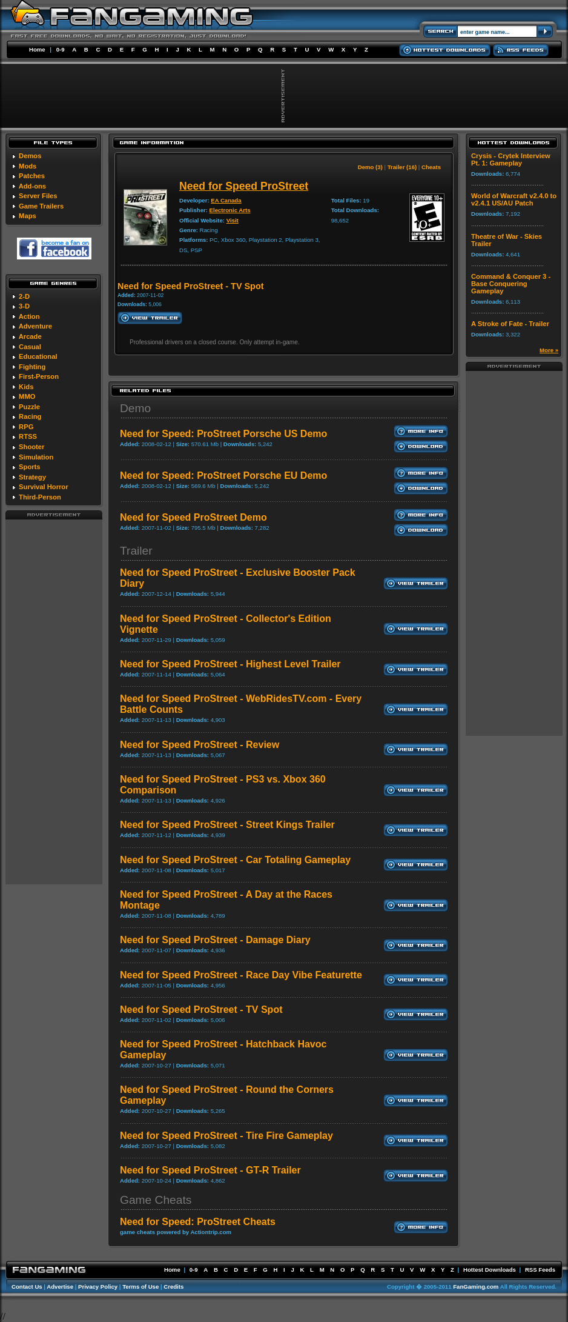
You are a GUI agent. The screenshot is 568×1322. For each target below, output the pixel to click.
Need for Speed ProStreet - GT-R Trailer (210, 1170)
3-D (24, 306)
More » (549, 350)
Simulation (36, 457)
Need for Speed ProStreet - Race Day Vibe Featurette (241, 975)
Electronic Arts (230, 210)
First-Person (39, 376)
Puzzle (29, 406)
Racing (30, 416)
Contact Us (27, 1286)
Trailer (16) (402, 167)
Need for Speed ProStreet (243, 186)
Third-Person (40, 497)
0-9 (60, 49)
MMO (27, 396)
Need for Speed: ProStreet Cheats (198, 1222)
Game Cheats (155, 1199)
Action (29, 316)
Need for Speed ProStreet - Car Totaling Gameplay (235, 860)
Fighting (32, 366)
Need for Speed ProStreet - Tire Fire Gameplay (226, 1135)
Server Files (38, 195)
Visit (232, 220)
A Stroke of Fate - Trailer (510, 323)
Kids (26, 386)
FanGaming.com (475, 1286)
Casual (30, 346)
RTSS (28, 436)
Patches (32, 175)
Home (37, 49)
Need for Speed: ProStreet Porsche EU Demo (223, 475)
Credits (173, 1286)
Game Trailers (41, 206)
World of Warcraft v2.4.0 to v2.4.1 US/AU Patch (513, 199)
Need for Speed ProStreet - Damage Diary (215, 940)
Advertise (60, 1286)
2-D (24, 296)
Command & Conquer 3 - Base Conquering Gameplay (510, 284)
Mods (27, 166)
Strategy (32, 477)
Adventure (35, 326)
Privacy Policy (97, 1286)
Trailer (136, 550)
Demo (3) (370, 167)
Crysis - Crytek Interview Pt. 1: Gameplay (510, 159)
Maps (27, 215)
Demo (135, 408)
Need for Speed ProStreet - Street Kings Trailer (227, 825)
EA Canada (226, 200)
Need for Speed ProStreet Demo (193, 517)
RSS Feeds (540, 1269)
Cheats (431, 167)
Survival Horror (43, 486)
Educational (38, 356)
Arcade (30, 336)
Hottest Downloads (489, 1269)
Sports (29, 466)
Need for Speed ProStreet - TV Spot (201, 1009)
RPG (26, 426)
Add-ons (32, 186)
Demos (30, 155)
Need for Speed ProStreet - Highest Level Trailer (230, 664)
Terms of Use (140, 1286)
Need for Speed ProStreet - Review (199, 744)
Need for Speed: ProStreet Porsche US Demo (223, 434)
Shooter (31, 446)
